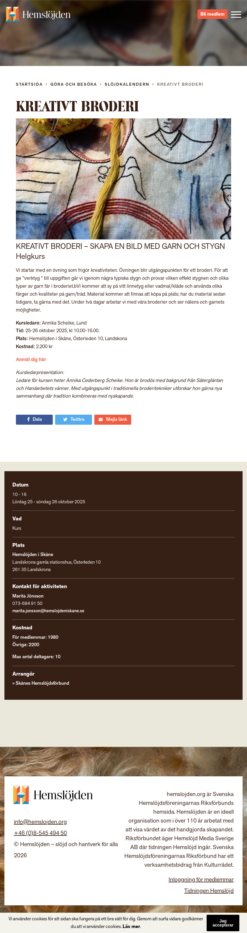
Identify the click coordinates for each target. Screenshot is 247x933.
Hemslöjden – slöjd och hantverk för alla (38, 14)
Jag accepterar (223, 923)
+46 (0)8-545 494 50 (40, 833)
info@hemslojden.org (40, 822)
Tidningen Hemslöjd (209, 891)
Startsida (29, 84)
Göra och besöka (73, 84)
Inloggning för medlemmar (201, 880)
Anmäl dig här (31, 359)
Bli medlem (212, 15)
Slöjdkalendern (127, 84)
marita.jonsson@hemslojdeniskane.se (48, 611)
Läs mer (131, 927)
